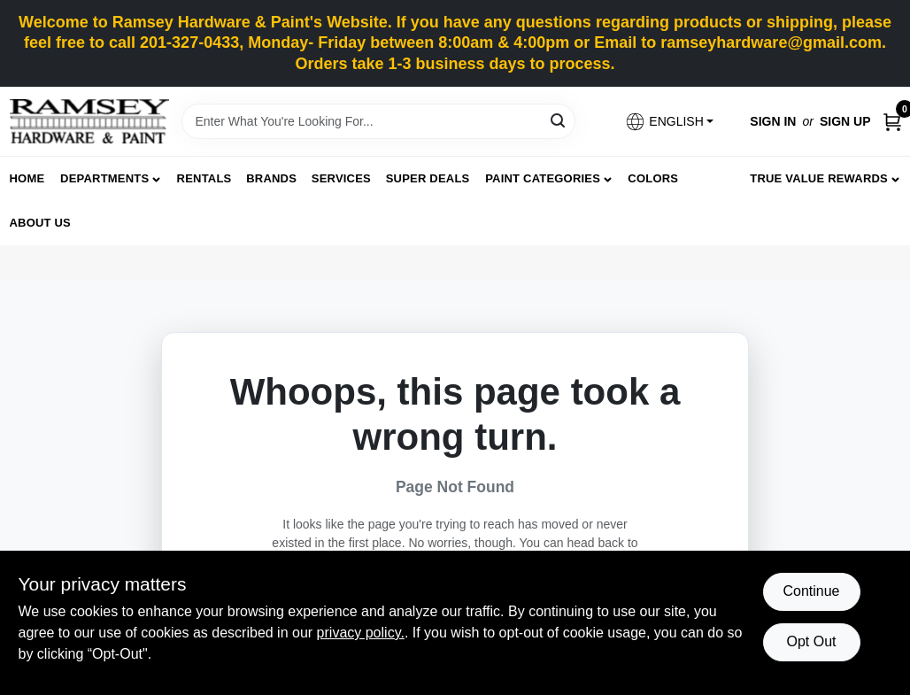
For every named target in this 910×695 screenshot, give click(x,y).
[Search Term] (378, 121)
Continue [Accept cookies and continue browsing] (811, 590)
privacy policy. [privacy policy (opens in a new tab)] (361, 632)
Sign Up (845, 121)
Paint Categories (542, 178)
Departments (104, 178)
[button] (669, 122)
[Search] (559, 120)
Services (341, 178)
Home (27, 178)
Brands (271, 178)
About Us (41, 222)
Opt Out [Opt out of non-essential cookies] (811, 641)
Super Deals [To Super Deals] (428, 178)
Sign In (773, 121)
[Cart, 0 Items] (892, 121)
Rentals (204, 178)
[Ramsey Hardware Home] (89, 121)
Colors (653, 178)
